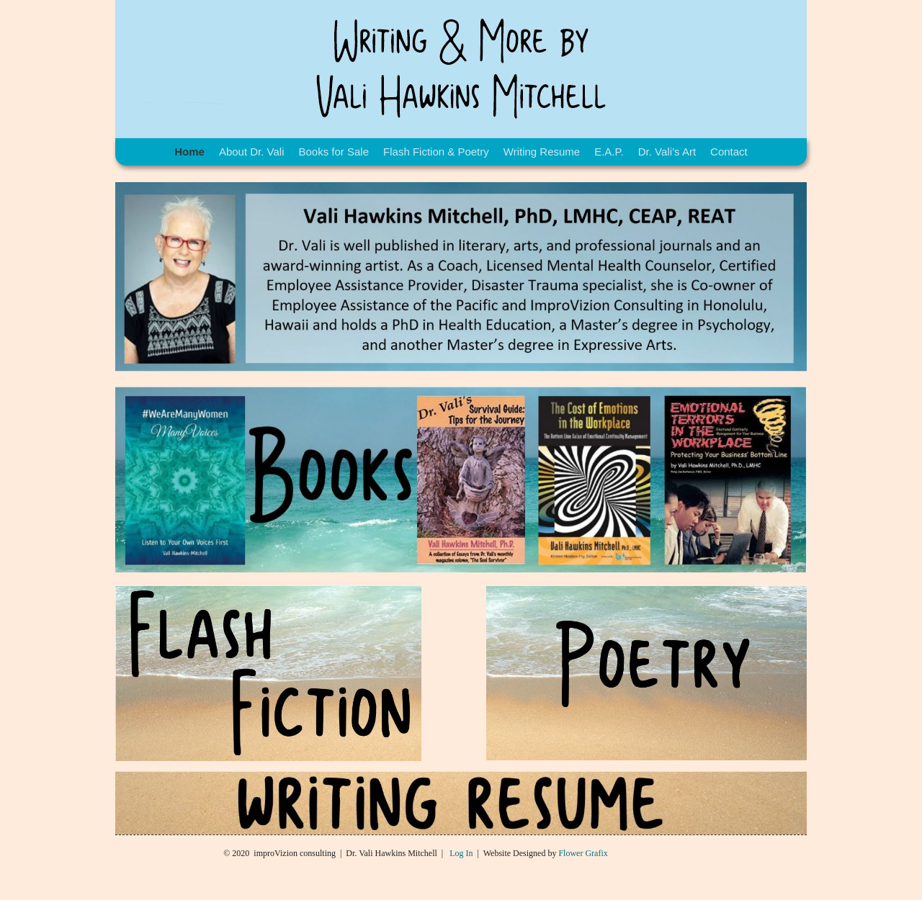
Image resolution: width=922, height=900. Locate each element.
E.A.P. (609, 151)
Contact (729, 151)
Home (189, 151)
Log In (461, 853)
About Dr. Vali (252, 151)
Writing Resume (541, 151)
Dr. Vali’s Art (667, 151)
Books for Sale (333, 151)
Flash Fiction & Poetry (436, 151)
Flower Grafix (582, 853)
